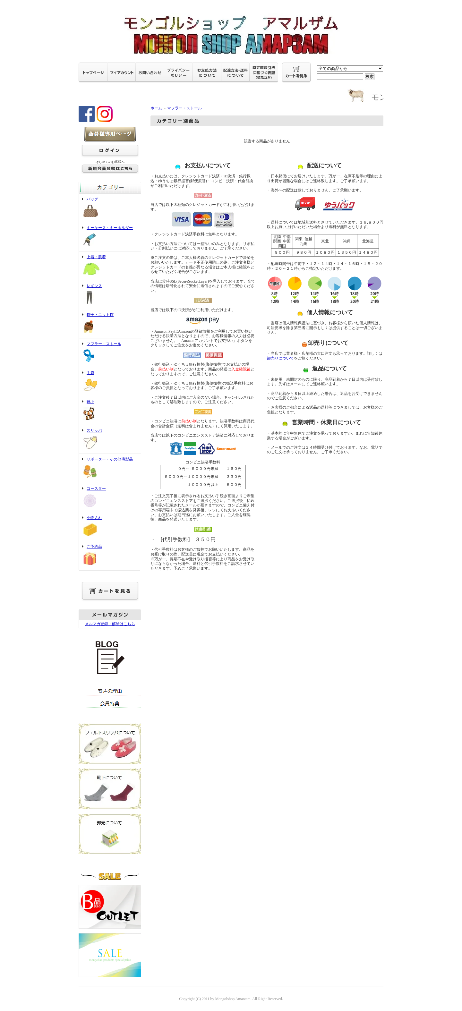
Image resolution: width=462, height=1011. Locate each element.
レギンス (110, 295)
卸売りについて (280, 358)
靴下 (110, 410)
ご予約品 (110, 555)
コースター (110, 497)
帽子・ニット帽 (110, 323)
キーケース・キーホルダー (110, 236)
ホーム (156, 108)
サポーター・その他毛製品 (110, 468)
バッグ (110, 208)
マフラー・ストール (110, 353)
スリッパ (110, 439)
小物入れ (110, 526)
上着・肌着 (110, 266)
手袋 (110, 381)
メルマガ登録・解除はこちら (110, 624)
